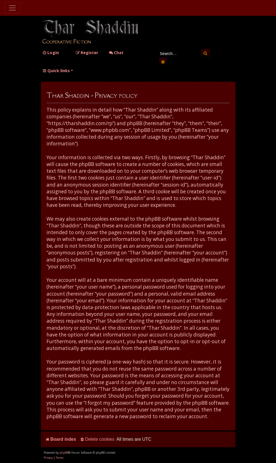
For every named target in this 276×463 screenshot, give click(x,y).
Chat (116, 52)
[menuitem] (50, 52)
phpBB (63, 453)
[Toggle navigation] (12, 8)
